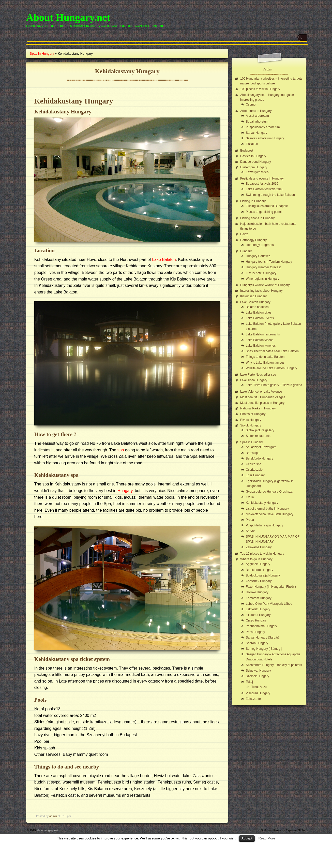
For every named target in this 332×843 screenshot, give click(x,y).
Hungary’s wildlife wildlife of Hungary (265, 285)
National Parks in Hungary (258, 408)
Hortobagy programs (260, 245)
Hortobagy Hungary (253, 240)
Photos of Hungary (252, 414)
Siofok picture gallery (260, 430)
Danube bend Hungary (255, 162)
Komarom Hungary (258, 598)
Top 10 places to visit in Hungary (262, 553)
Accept (246, 838)
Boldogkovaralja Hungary (263, 575)
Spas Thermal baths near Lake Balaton (272, 351)
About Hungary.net (68, 17)
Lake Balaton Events (260, 318)
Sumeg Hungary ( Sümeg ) (264, 648)
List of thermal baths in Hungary (267, 508)
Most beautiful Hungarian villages (262, 397)
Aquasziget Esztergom (261, 447)
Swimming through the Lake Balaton (270, 195)
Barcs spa (252, 453)
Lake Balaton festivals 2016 (264, 189)
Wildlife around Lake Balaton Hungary (271, 368)
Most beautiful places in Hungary (262, 403)
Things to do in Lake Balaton (265, 357)
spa (120, 450)
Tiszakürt (252, 144)
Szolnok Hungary (257, 676)
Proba (250, 520)
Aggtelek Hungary (258, 564)
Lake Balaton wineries (261, 345)
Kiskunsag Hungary (253, 296)
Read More (266, 838)
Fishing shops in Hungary (257, 218)
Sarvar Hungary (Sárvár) (262, 637)
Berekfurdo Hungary (259, 458)
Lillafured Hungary (258, 615)
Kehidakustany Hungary (262, 503)
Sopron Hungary (257, 643)
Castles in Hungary (253, 156)
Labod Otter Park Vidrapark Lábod (269, 603)
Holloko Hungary (257, 592)
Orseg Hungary (256, 620)
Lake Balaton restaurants (263, 334)
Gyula (250, 497)
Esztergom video (257, 172)
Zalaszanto (253, 699)
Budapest (246, 150)
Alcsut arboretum (257, 115)
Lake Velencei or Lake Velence (261, 391)
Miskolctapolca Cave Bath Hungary (269, 514)
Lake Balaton (164, 259)
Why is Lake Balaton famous (265, 362)
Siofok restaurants (258, 436)
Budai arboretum (257, 121)
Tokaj (249, 682)
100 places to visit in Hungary (260, 89)
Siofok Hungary (250, 425)
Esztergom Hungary (253, 167)
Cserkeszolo (254, 469)
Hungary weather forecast (263, 267)
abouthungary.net (47, 830)
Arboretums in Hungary (255, 111)
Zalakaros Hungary (258, 547)
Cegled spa (253, 464)
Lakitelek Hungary (258, 609)
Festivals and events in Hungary (262, 178)
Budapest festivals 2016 (262, 183)
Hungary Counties (258, 256)
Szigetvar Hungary (258, 670)
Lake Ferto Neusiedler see (258, 374)
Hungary (124, 491)
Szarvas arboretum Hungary (265, 138)
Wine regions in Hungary (262, 278)
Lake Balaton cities (258, 312)
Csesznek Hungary (258, 581)
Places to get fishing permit (264, 212)
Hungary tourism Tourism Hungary (269, 261)
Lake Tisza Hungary (253, 380)
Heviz (244, 234)
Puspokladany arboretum (263, 127)
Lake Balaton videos (259, 340)
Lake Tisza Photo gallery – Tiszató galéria (274, 385)
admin (53, 816)
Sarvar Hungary (256, 133)
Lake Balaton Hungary (255, 302)
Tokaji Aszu (259, 687)
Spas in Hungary (42, 53)
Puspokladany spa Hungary (264, 525)
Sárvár (250, 531)
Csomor (251, 104)
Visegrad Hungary (258, 693)
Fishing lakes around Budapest (267, 206)
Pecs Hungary (255, 632)
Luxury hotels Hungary (261, 273)
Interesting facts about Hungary (261, 290)
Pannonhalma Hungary (261, 626)
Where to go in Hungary (256, 559)
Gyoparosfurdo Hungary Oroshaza (269, 491)
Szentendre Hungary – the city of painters (274, 665)
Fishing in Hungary (253, 201)
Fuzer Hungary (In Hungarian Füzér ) (271, 586)
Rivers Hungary (250, 420)
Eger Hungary (255, 475)
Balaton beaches (257, 307)
